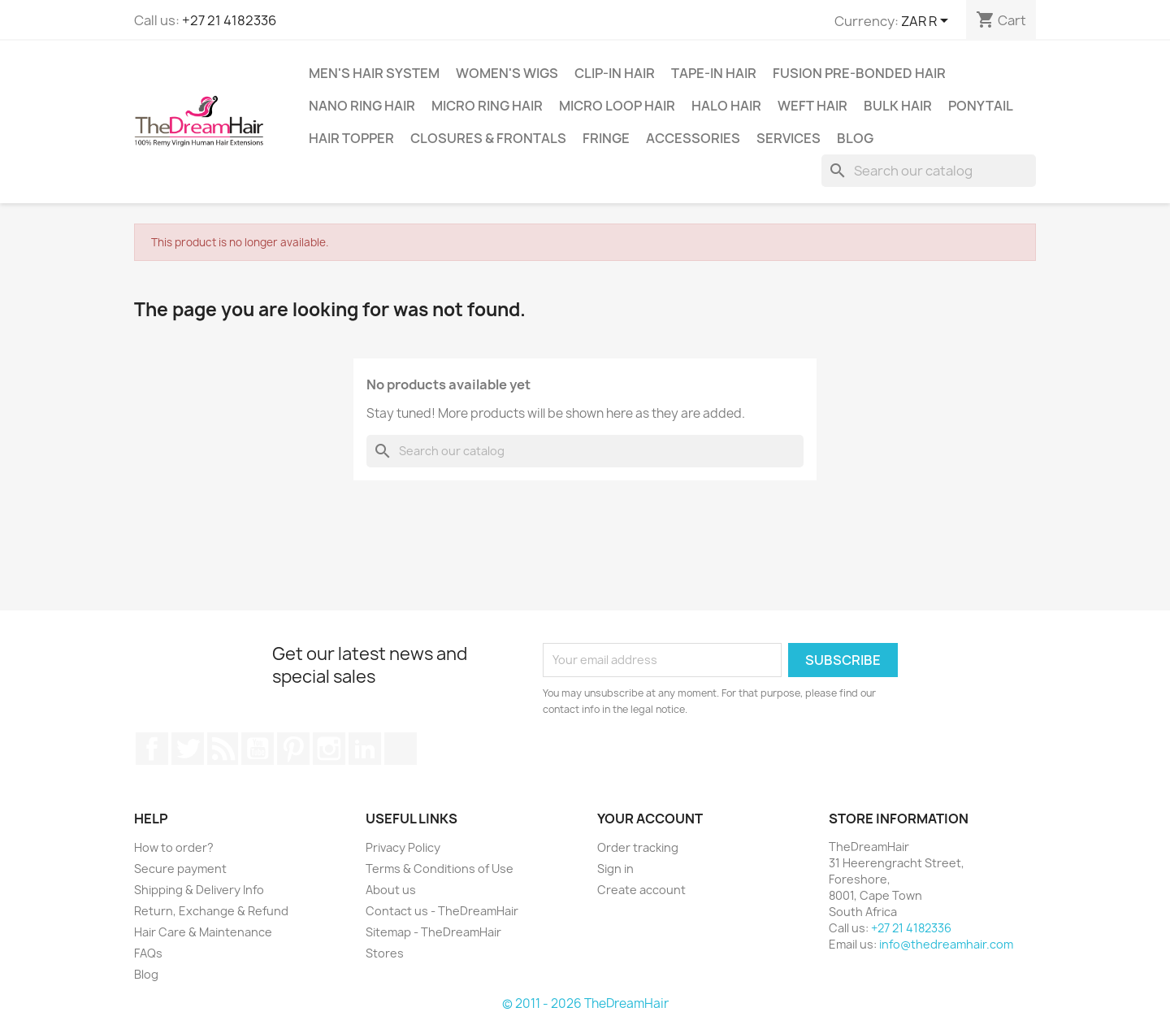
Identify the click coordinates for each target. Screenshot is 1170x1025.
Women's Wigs (507, 73)
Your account (650, 818)
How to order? (174, 847)
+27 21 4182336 (229, 20)
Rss (222, 748)
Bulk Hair (898, 106)
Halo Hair (726, 106)
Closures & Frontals (488, 138)
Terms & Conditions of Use (440, 868)
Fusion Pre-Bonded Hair (859, 73)
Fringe (606, 138)
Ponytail (980, 106)
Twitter (187, 748)
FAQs (148, 953)
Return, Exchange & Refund (211, 911)
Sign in (615, 868)
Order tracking (637, 847)
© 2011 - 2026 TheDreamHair (585, 1003)
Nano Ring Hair (362, 106)
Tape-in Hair (713, 73)
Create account (641, 889)
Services (788, 138)
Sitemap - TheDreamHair (433, 932)
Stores (385, 953)
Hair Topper (351, 138)
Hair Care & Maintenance (203, 932)
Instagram (329, 748)
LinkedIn (365, 748)
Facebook (152, 748)
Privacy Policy (403, 847)
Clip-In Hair (614, 73)
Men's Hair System (374, 73)
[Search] (928, 170)
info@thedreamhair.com (946, 944)
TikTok (400, 748)
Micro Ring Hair (487, 106)
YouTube (257, 748)
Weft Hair (812, 106)
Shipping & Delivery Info (199, 889)
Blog (855, 138)
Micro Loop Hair (617, 106)
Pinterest (293, 748)
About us (391, 889)
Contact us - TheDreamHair (442, 911)
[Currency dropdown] (927, 22)
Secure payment (180, 868)
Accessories (693, 138)
